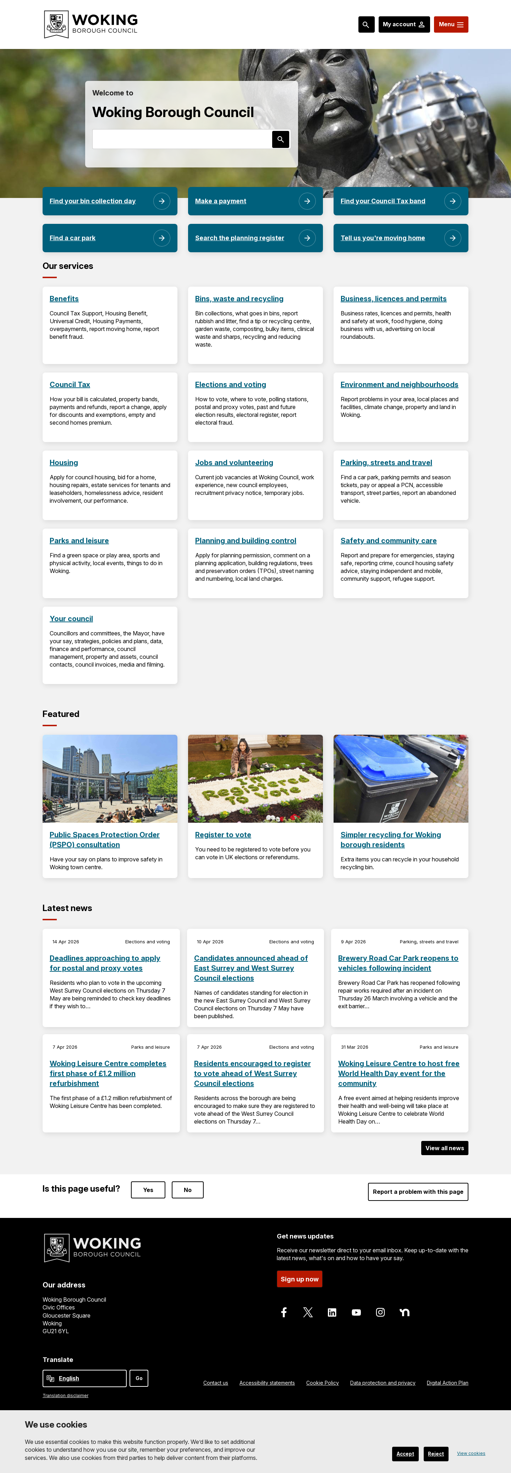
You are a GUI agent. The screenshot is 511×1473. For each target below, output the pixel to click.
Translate (58, 1359)
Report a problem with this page (418, 1191)
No (188, 1189)
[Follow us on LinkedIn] (332, 1311)
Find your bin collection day (93, 201)
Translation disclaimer (65, 1395)
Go (139, 1378)
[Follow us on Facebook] (284, 1311)
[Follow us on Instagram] (380, 1311)
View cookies (469, 1453)
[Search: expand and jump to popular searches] (360, 24)
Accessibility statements (267, 1383)
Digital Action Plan (447, 1383)
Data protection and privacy (383, 1383)
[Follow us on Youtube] (356, 1311)
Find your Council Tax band (383, 201)
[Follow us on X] (308, 1311)
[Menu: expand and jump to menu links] (449, 24)
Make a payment (221, 201)
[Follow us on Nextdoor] (404, 1311)
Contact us (215, 1383)
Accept (397, 1453)
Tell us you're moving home (384, 238)
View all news (444, 1148)
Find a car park (73, 238)
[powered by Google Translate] (50, 1378)
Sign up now (300, 1278)
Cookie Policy (322, 1383)
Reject (433, 1453)
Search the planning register (240, 238)
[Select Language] (85, 1378)
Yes (148, 1189)
